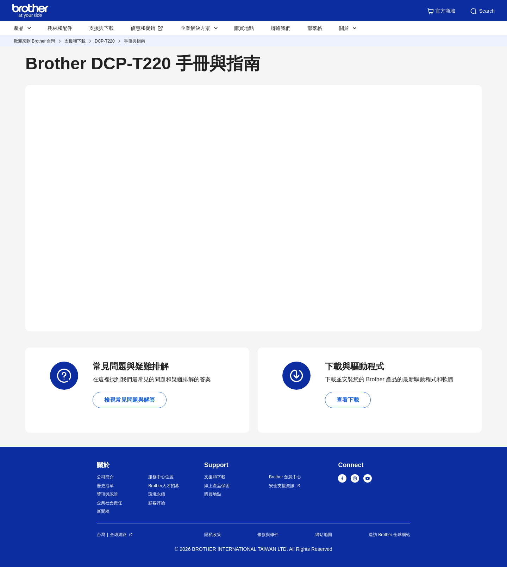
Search (482, 11)
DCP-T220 (105, 41)
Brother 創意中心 (285, 476)
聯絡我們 (280, 28)
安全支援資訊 (281, 485)
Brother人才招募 (163, 485)
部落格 (314, 28)
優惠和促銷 (143, 28)
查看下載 (348, 400)
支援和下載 (75, 41)
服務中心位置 (161, 476)
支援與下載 (101, 28)
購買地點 (244, 28)
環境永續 (156, 494)
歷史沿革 (105, 485)
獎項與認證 (107, 494)
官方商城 (441, 11)
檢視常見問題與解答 (129, 400)
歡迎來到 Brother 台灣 (34, 41)
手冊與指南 (134, 41)
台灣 (101, 534)
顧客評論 (156, 503)
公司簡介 (105, 476)
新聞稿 (103, 511)
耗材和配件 (60, 28)
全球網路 (118, 534)
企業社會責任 (109, 503)
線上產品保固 (217, 485)
